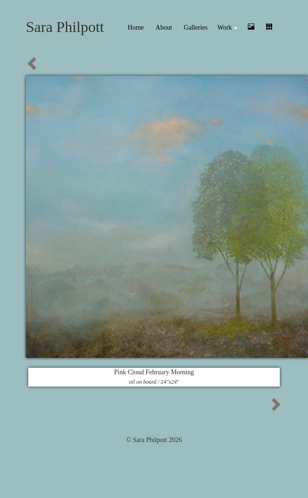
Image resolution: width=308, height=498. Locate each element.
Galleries (196, 27)
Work (227, 27)
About (164, 27)
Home (136, 27)
